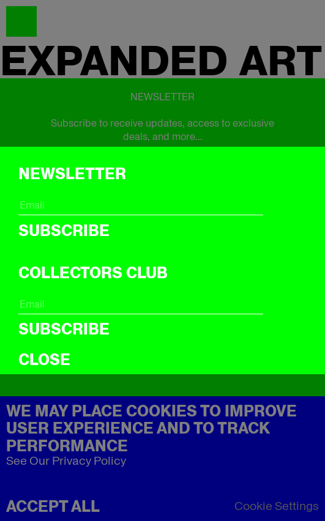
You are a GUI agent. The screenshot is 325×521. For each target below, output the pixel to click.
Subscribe (64, 230)
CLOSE (44, 359)
